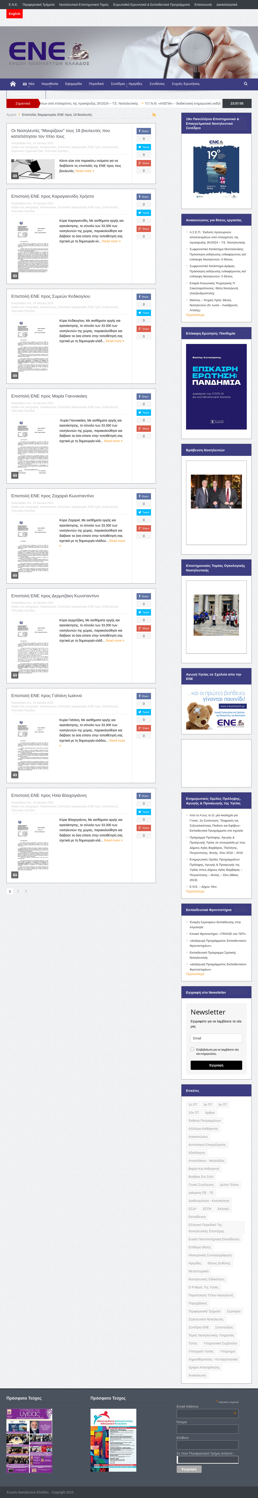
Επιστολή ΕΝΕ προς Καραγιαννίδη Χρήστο (52, 196)
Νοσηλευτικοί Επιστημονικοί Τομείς (84, 4)
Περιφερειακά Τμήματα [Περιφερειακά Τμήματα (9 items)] (205, 1311)
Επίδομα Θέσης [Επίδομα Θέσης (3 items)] (200, 1247)
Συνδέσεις (157, 84)
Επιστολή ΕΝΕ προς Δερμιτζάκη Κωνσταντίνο (55, 595)
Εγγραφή (216, 1065)
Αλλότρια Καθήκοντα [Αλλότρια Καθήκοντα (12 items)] (203, 1128)
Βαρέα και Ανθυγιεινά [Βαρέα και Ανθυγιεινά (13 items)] (204, 1169)
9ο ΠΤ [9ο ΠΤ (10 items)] (222, 1104)
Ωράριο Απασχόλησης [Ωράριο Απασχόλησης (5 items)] (204, 1367)
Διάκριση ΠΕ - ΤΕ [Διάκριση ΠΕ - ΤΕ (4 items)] (201, 1193)
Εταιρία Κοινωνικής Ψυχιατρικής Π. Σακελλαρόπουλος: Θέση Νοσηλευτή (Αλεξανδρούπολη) (214, 288)
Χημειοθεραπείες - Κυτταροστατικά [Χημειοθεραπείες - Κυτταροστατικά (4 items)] (213, 1359)
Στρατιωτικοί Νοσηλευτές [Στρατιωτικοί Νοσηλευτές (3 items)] (206, 1319)
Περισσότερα (195, 315)
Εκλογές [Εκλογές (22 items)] (223, 1209)
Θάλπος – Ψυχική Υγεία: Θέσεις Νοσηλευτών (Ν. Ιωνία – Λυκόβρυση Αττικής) (213, 305)
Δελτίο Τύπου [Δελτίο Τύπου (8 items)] (229, 1185)
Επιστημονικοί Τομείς (26, 94)
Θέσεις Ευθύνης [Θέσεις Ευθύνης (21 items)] (219, 1263)
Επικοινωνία (203, 4)
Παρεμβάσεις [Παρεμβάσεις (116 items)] (198, 1303)
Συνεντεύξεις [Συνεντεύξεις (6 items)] (224, 1327)
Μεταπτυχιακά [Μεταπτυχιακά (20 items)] (199, 1271)
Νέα (28, 84)
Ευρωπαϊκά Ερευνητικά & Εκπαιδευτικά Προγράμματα (151, 4)
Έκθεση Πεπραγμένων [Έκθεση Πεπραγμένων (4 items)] (205, 1120)
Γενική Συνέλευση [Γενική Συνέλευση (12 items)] (201, 1185)
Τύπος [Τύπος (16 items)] (193, 1343)
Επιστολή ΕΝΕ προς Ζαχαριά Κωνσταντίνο (52, 495)
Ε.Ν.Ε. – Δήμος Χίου (203, 886)
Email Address (206, 1406)
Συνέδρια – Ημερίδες (127, 84)
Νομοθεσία (49, 84)
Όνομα (182, 1422)
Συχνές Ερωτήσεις (186, 84)
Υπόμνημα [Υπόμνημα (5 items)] (227, 1351)
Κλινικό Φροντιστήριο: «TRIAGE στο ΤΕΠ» (218, 934)
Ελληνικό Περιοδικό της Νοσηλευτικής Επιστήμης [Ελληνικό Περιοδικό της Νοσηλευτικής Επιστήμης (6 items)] (206, 1228)
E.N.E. (13, 4)
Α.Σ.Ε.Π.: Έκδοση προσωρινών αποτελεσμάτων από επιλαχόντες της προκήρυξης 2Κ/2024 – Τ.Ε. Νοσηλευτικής (88, 103)
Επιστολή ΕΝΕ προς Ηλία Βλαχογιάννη (49, 795)
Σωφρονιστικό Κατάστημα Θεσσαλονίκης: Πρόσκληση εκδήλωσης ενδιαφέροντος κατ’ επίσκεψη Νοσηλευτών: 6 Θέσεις (218, 254)
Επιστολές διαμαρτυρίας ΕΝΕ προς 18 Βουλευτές (88, 147)
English (14, 14)
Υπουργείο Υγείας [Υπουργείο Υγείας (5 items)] (201, 1351)
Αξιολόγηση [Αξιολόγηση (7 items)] (197, 1153)
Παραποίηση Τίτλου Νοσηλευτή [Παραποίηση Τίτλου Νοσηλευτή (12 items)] (211, 1295)
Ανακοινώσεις (48, 147)
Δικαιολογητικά (227, 4)
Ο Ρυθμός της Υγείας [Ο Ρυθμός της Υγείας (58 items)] (204, 1287)
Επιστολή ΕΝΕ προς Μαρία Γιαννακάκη (49, 396)
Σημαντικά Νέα (34, 151)
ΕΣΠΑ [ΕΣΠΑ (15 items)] (207, 1209)
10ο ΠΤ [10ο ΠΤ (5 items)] (194, 1112)
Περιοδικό (96, 84)
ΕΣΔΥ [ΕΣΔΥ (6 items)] (193, 1209)
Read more (85, 171)
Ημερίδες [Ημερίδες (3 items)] (195, 1263)
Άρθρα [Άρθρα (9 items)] (210, 1112)
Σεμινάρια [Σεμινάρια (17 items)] (234, 1311)
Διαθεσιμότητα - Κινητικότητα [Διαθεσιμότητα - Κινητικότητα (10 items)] (209, 1201)
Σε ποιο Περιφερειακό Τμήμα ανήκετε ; (206, 1453)
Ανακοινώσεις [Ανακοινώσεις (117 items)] (198, 1136)
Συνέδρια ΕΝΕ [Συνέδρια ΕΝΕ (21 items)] (199, 1327)
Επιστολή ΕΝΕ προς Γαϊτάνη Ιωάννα (46, 695)
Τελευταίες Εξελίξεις (57, 151)
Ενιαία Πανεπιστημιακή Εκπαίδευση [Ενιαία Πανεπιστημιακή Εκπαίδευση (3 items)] (214, 1239)
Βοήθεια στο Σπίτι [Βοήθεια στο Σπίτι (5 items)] (201, 1177)
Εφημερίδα (73, 84)
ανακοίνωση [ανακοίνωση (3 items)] (197, 1375)
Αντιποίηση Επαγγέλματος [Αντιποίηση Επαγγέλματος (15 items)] (207, 1144)
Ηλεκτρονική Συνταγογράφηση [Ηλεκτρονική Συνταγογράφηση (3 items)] (210, 1255)
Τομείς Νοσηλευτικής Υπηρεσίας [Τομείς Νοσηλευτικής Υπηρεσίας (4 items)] (211, 1335)
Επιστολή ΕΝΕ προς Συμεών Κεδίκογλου (50, 296)
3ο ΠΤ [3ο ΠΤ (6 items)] (207, 1104)
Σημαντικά (17, 151)
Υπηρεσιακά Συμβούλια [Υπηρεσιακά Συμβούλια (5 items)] (220, 1343)
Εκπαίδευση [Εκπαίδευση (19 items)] (197, 1217)
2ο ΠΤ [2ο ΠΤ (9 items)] (193, 1104)
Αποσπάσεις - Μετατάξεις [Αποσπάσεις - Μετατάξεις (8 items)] (207, 1161)
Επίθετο (183, 1438)
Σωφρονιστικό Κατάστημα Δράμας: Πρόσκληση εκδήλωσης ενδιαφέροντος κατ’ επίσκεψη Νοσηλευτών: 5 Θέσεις (218, 271)
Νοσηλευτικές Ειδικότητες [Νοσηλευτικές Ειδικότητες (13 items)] (207, 1279)
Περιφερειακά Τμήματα (39, 4)
